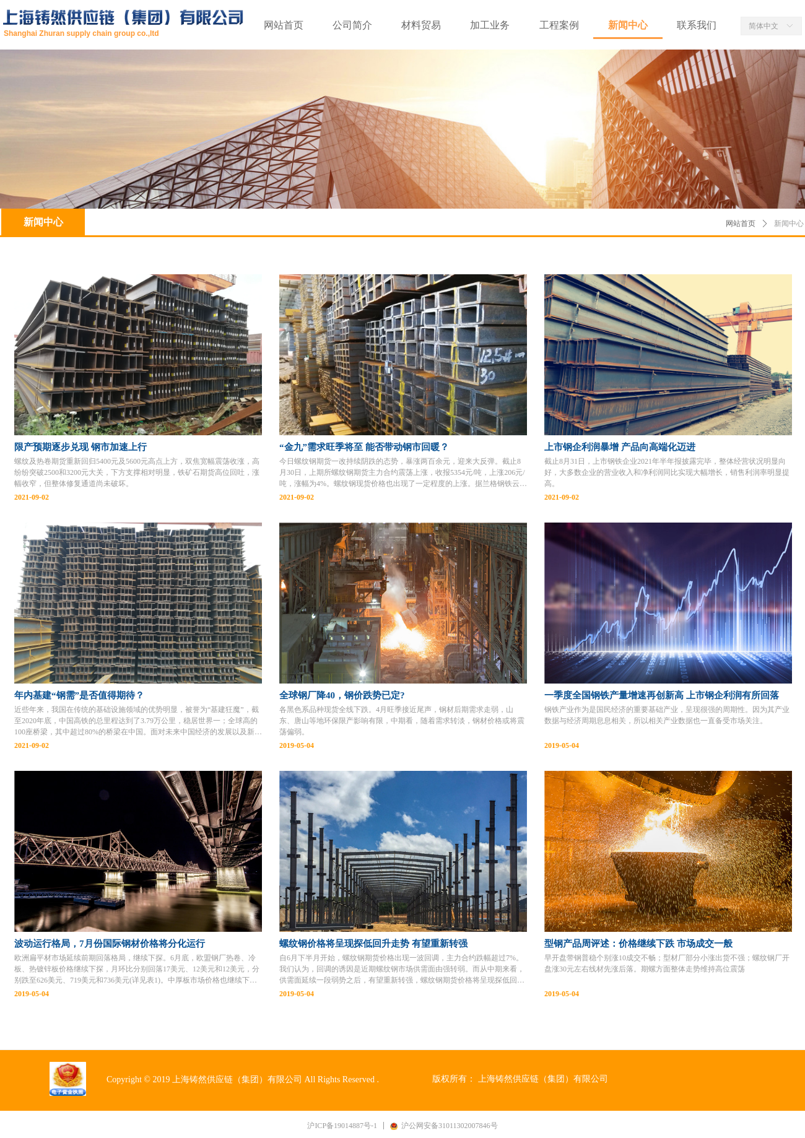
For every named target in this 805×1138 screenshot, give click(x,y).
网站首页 (740, 223)
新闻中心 (789, 223)
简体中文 (763, 26)
